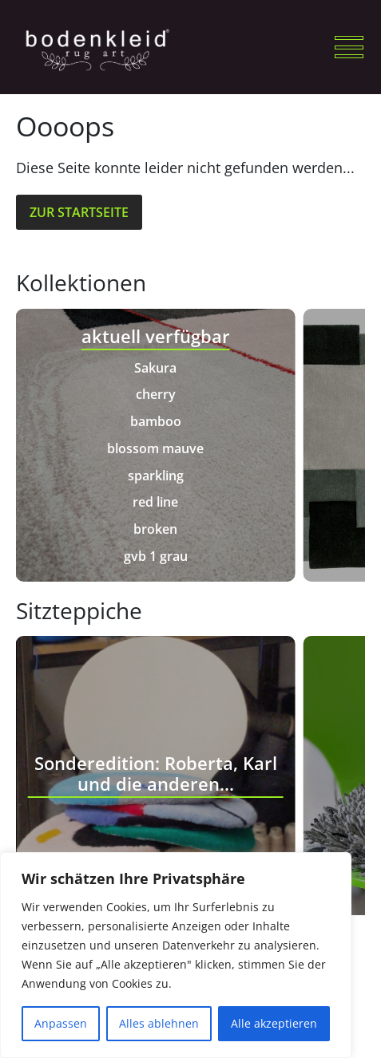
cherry (156, 394)
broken (155, 529)
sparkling (156, 475)
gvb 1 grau (156, 556)
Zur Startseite (79, 212)
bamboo (155, 421)
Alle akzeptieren (274, 1023)
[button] (349, 47)
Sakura (155, 368)
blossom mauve (155, 448)
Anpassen (60, 1023)
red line (155, 502)
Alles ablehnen (159, 1023)
